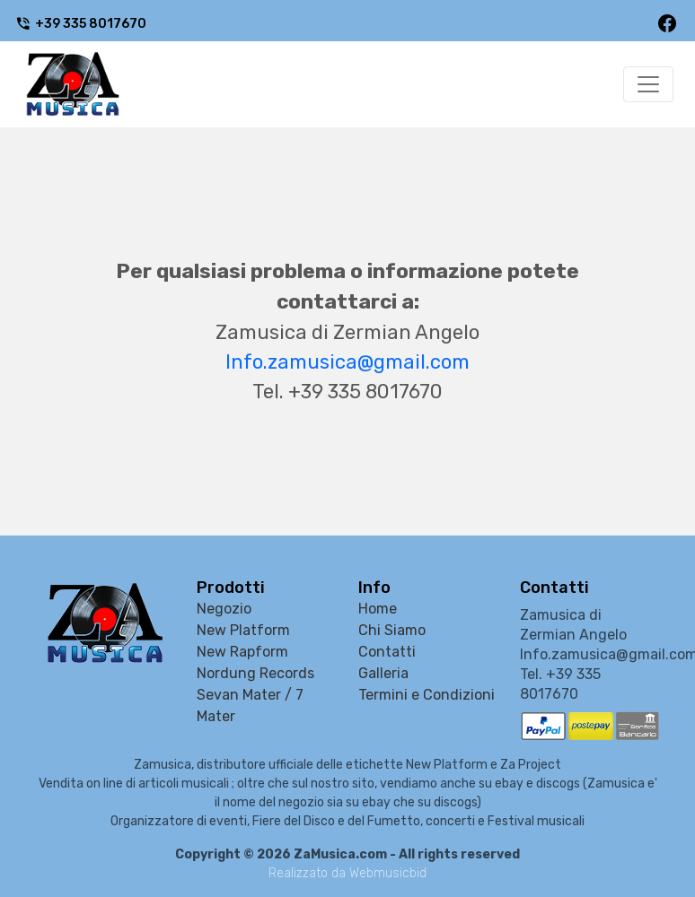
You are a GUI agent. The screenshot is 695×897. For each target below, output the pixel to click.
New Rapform (242, 651)
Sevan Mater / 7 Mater (250, 705)
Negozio (224, 608)
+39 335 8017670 (80, 23)
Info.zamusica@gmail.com (347, 362)
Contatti (387, 651)
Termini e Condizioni (426, 694)
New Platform (243, 630)
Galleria (383, 673)
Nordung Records (255, 673)
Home (377, 608)
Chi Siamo (392, 630)
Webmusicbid (388, 873)
